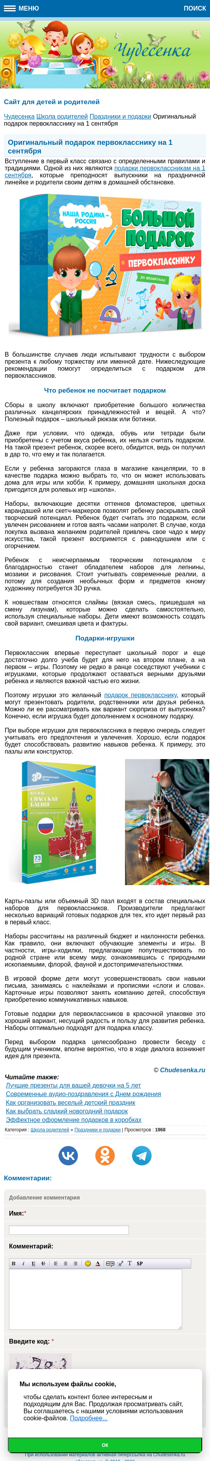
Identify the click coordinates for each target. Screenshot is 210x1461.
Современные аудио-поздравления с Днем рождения (83, 1094)
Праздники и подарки (97, 1130)
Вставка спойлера (139, 1263)
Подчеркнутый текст (33, 1263)
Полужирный (13, 1263)
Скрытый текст (110, 1263)
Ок (105, 1445)
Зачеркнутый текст (43, 1263)
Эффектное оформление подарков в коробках (73, 1119)
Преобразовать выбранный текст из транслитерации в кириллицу (129, 1263)
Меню (21, 8)
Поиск (195, 8)
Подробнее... (88, 1418)
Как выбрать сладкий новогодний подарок (67, 1111)
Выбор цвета (97, 1263)
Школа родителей (50, 1130)
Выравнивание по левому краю (55, 1263)
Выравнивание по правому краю (75, 1263)
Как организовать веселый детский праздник (70, 1102)
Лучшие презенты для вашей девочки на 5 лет (73, 1085)
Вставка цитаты (120, 1263)
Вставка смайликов (87, 1263)
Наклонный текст (23, 1263)
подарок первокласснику (140, 695)
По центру (65, 1263)
